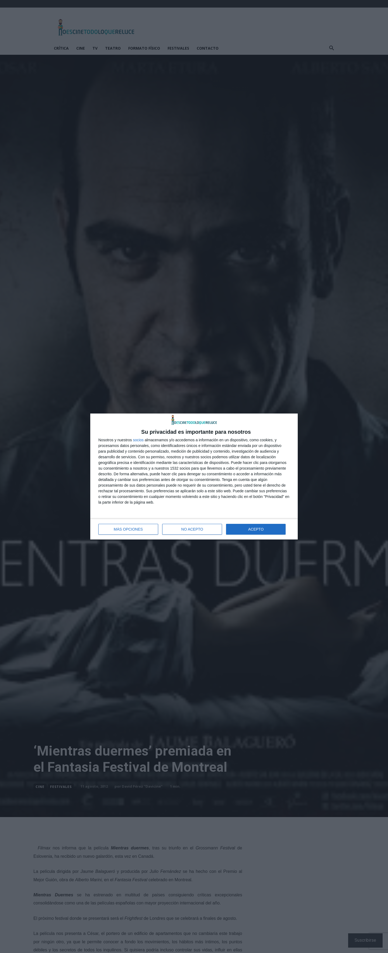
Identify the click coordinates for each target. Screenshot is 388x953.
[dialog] (194, 476)
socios (138, 440)
